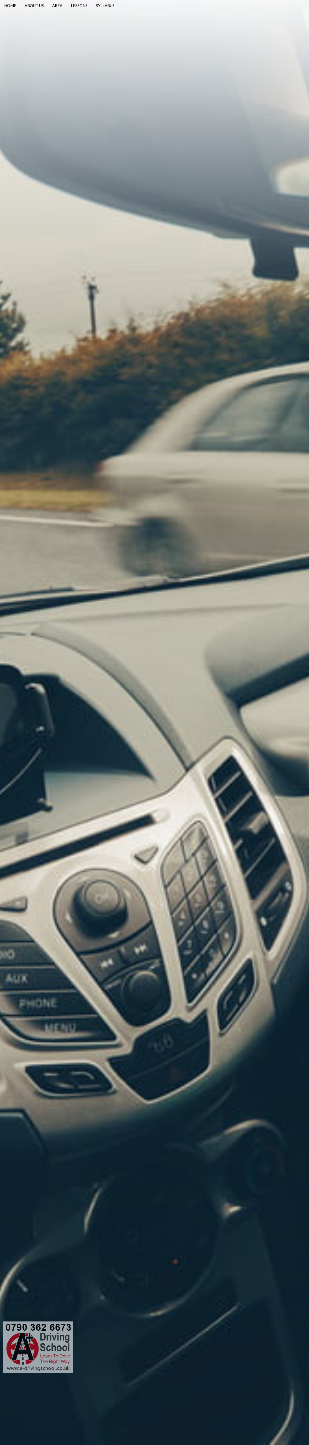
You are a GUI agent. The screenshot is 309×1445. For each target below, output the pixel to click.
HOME (10, 5)
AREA (57, 5)
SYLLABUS (105, 5)
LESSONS (79, 5)
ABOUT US (34, 5)
